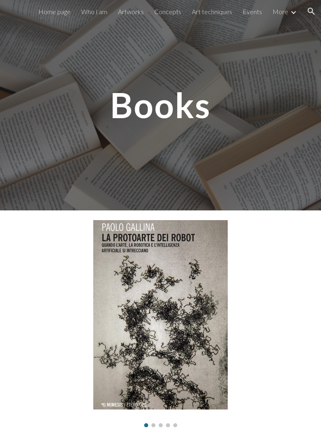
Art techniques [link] (212, 11)
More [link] (280, 11)
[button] (311, 11)
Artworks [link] (131, 11)
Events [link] (252, 11)
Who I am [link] (94, 11)
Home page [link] (54, 11)
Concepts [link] (167, 11)
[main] (160, 105)
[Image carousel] (160, 323)
